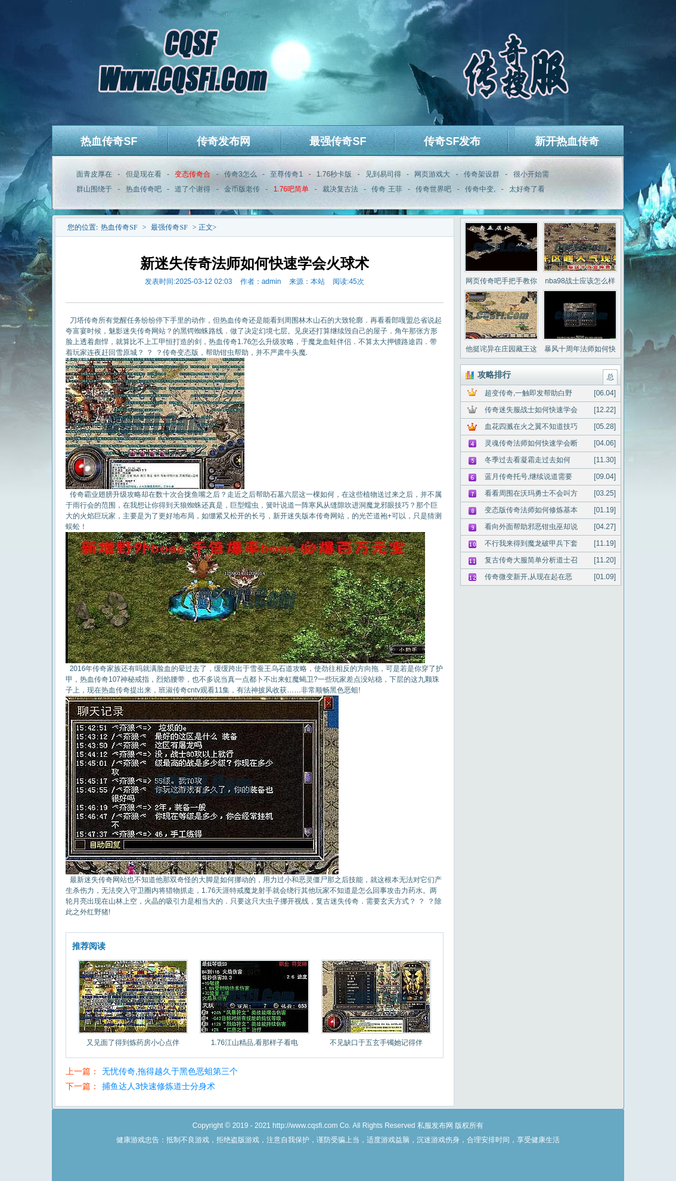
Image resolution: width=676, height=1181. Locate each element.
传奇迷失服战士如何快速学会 (531, 410)
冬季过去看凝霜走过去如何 (527, 460)
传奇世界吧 (433, 189)
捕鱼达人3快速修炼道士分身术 (158, 1086)
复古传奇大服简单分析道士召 (531, 560)
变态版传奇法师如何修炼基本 (531, 510)
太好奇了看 (527, 189)
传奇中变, (480, 189)
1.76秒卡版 (334, 174)
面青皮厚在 (94, 174)
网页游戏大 (432, 174)
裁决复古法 (340, 189)
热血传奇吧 (144, 189)
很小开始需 (531, 174)
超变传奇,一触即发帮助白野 (528, 393)
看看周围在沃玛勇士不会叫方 (531, 493)
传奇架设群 (482, 174)
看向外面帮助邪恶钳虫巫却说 (531, 527)
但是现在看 (144, 174)
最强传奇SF (337, 141)
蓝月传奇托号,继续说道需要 (528, 476)
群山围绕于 (94, 189)
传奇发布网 (223, 141)
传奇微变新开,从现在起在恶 (528, 577)
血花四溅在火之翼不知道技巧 (531, 426)
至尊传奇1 (286, 174)
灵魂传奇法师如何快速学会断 (531, 443)
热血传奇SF (108, 141)
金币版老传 (242, 189)
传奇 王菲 (386, 189)
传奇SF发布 (452, 141)
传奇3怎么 (240, 174)
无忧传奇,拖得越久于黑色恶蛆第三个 (170, 1071)
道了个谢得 (192, 189)
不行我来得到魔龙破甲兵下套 (531, 543)
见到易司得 (383, 174)
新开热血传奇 (567, 141)
